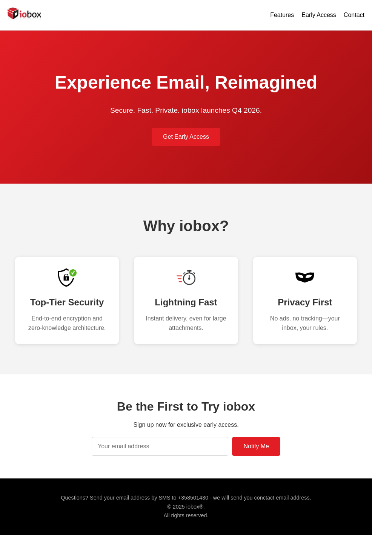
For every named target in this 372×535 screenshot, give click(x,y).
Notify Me (256, 446)
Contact (354, 15)
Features (282, 15)
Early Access (318, 15)
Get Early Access (186, 136)
